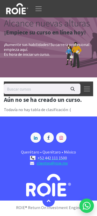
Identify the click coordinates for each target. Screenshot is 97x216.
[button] (48, 200)
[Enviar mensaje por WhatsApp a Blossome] (86, 206)
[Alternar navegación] (87, 89)
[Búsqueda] (72, 89)
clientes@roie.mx (52, 163)
